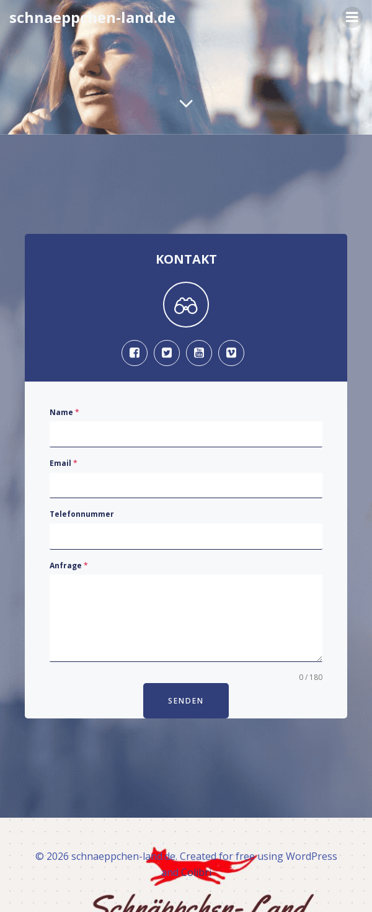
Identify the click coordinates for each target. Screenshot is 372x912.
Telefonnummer (82, 514)
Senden (186, 700)
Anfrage (69, 565)
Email (64, 463)
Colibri (196, 872)
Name (64, 412)
